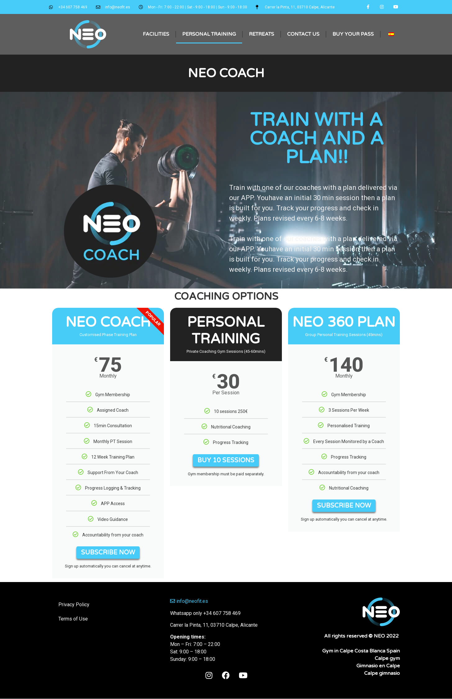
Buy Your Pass (353, 34)
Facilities (156, 34)
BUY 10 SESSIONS (225, 460)
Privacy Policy (73, 605)
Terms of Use (73, 619)
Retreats (261, 34)
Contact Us (303, 34)
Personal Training (209, 34)
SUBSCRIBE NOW (108, 553)
